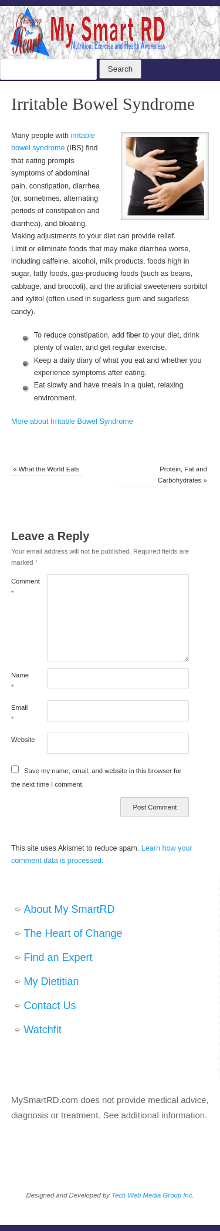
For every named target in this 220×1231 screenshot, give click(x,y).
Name (20, 681)
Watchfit (43, 1030)
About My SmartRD (69, 909)
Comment (20, 587)
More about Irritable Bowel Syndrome (72, 421)
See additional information (154, 1115)
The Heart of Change (73, 933)
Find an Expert (58, 957)
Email (19, 713)
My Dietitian (51, 981)
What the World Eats (46, 469)
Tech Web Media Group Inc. (152, 1195)
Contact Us (50, 1005)
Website (20, 739)
